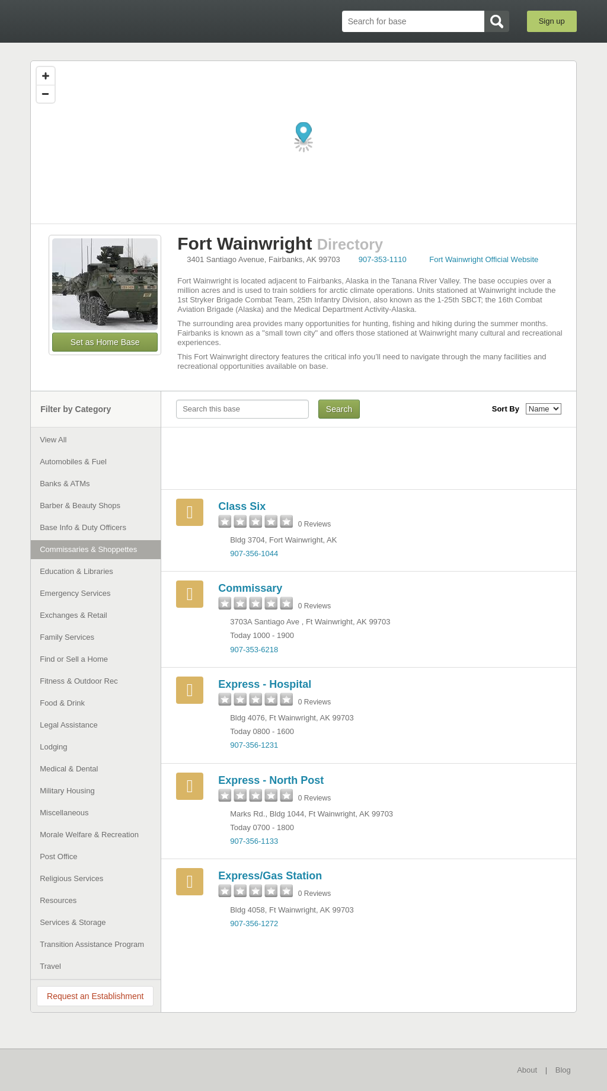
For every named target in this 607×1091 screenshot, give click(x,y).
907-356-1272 (254, 923)
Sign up (552, 21)
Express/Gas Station (270, 876)
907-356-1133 (254, 841)
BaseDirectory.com (117, 20)
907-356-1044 (254, 553)
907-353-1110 (383, 259)
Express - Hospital (264, 684)
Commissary (250, 588)
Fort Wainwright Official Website (483, 259)
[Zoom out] (46, 94)
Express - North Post (271, 780)
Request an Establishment (95, 996)
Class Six (242, 506)
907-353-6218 (254, 649)
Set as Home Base (105, 342)
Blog (563, 1070)
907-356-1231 (254, 745)
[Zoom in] (46, 76)
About (527, 1070)
